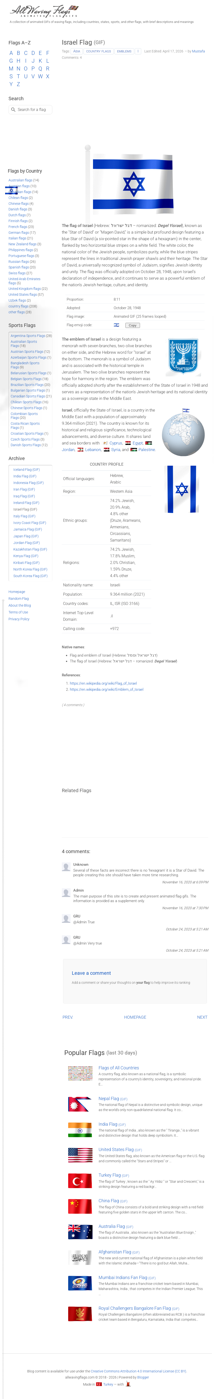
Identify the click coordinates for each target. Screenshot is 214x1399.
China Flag (113, 1200)
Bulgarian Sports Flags (28, 390)
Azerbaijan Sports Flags (29, 357)
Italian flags (17, 238)
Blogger (143, 1377)
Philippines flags (21, 250)
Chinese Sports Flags (26, 408)
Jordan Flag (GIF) (26, 543)
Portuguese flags (21, 256)
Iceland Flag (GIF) (26, 470)
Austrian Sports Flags (27, 352)
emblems (124, 51)
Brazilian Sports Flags (27, 385)
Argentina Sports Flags (28, 336)
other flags (17, 312)
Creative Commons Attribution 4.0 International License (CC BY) (138, 1371)
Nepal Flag (113, 1098)
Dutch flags (17, 215)
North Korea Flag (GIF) (30, 569)
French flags (18, 227)
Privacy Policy (19, 619)
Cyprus (116, 443)
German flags (19, 233)
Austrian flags (19, 186)
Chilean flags (18, 198)
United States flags (23, 294)
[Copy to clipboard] (132, 325)
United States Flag (120, 1149)
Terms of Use (18, 612)
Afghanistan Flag (119, 1251)
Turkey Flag (114, 1175)
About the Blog (20, 605)
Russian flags (19, 262)
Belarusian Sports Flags (29, 373)
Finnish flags (18, 221)
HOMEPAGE (135, 1017)
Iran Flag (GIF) (24, 489)
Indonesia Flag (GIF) (28, 483)
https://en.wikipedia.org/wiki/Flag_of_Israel (103, 683)
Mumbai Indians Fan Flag (127, 1277)
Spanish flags (19, 267)
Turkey (108, 1384)
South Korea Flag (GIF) (30, 576)
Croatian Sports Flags (27, 433)
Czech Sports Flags (25, 439)
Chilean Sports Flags (26, 402)
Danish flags (18, 209)
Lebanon (93, 449)
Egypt (138, 443)
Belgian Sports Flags (26, 379)
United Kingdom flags (25, 289)
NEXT (202, 1017)
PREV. (68, 1017)
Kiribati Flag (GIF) (26, 563)
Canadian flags (20, 192)
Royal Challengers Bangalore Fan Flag (139, 1308)
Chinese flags (19, 204)
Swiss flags (17, 273)
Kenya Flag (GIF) (25, 556)
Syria (115, 449)
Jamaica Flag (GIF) (27, 529)
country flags (98, 51)
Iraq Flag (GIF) (24, 496)
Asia (76, 51)
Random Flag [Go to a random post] (19, 599)
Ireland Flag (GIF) (26, 503)
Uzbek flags (17, 300)
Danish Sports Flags (26, 445)
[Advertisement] (135, 100)
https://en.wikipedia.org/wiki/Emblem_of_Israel (106, 689)
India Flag (112, 1124)
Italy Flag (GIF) (24, 516)
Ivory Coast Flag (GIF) (29, 523)
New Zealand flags (23, 244)
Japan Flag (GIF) (26, 536)
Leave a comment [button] (91, 973)
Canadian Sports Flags (28, 396)
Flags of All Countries (119, 1067)
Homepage (17, 592)
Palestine (147, 449)
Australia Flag (116, 1226)
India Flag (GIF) (25, 476)
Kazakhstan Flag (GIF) (30, 549)
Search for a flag (32, 109)
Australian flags (20, 180)
